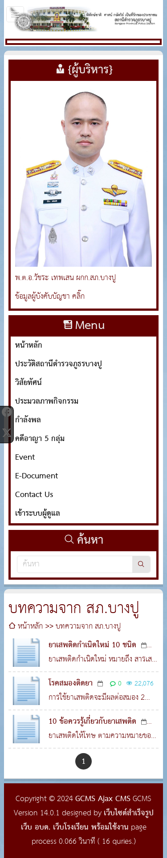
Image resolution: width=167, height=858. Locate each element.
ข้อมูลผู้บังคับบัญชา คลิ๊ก (50, 297)
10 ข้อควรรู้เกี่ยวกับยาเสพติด (92, 721)
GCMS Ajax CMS (102, 799)
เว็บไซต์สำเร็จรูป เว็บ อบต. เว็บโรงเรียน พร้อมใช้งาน (87, 820)
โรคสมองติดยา (71, 683)
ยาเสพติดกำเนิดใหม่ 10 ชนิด (92, 645)
